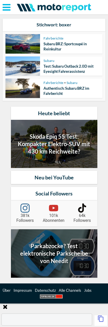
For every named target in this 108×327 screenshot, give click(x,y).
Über (7, 290)
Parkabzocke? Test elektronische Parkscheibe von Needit (54, 253)
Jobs (88, 290)
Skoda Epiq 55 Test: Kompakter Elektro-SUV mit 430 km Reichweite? (54, 144)
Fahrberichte (53, 38)
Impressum (23, 290)
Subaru (48, 60)
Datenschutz (45, 290)
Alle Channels (70, 290)
